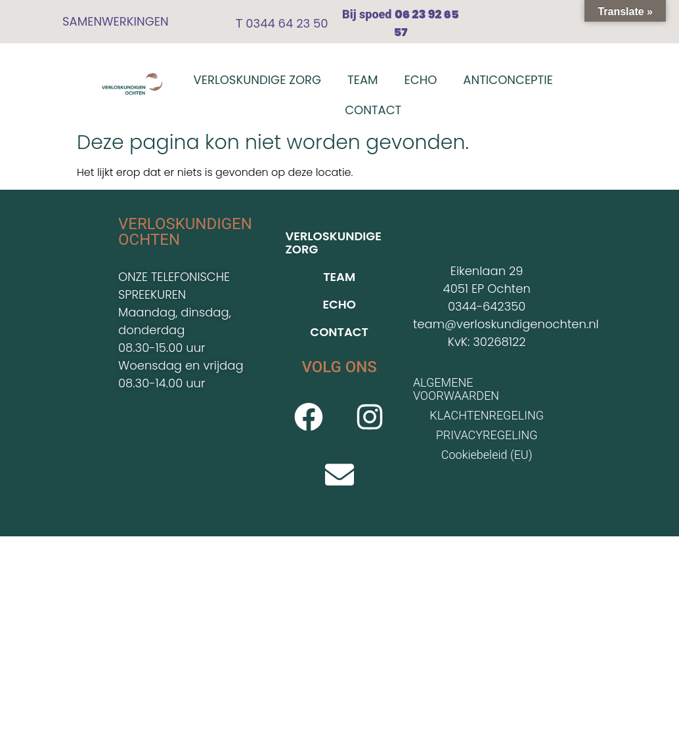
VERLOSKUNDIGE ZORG (257, 80)
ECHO (421, 80)
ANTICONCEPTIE (508, 80)
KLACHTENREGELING (486, 415)
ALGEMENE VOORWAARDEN (456, 389)
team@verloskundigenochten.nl (506, 324)
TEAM (362, 80)
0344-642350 (486, 306)
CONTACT (373, 110)
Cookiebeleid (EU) (487, 455)
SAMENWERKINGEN (115, 21)
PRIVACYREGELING (487, 435)
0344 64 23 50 (285, 23)
